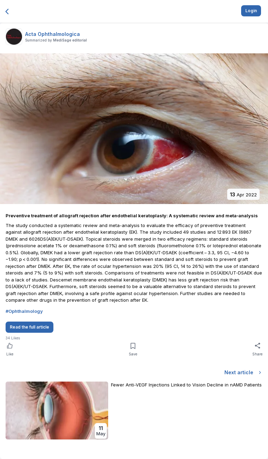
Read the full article (29, 327)
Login (251, 10)
